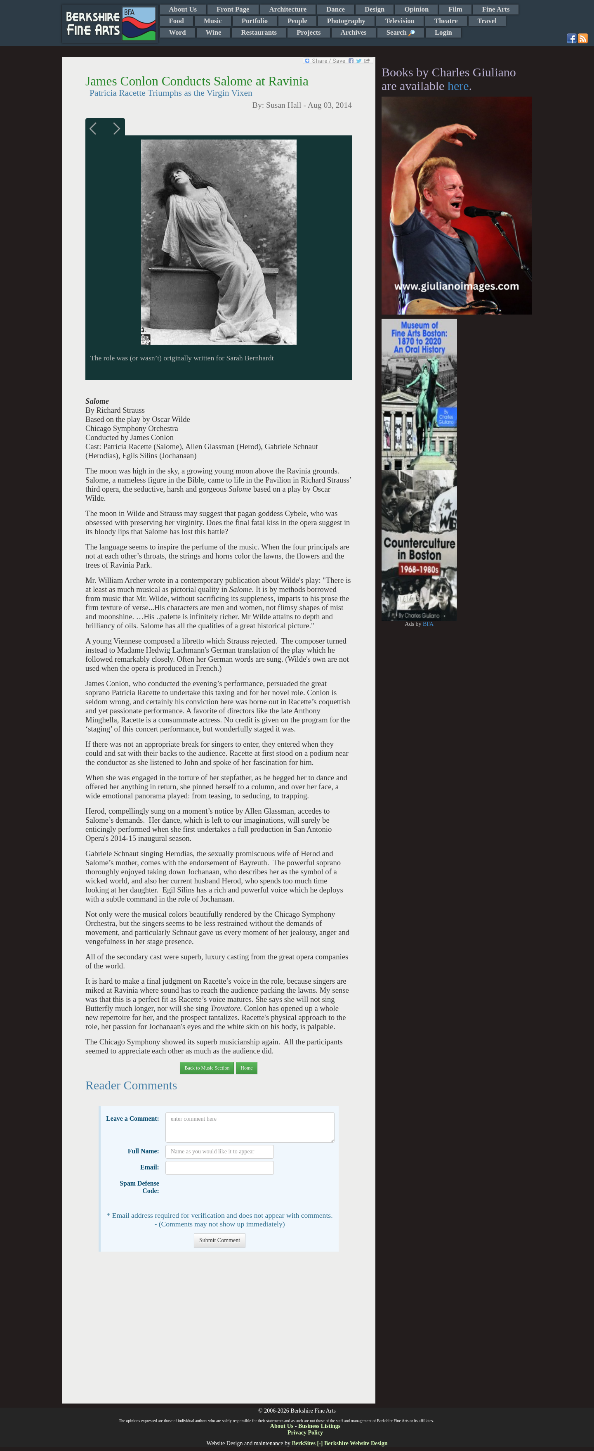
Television (400, 21)
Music (213, 21)
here (458, 85)
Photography (346, 21)
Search (401, 32)
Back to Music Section (206, 1068)
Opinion (416, 9)
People (297, 21)
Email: (149, 1167)
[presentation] (228, 1193)
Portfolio (255, 21)
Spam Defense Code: (139, 1187)
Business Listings (319, 1426)
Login (443, 32)
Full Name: (143, 1151)
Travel (487, 21)
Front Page (233, 9)
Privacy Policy (305, 1433)
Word (177, 32)
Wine (214, 32)
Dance (335, 9)
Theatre (446, 21)
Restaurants (259, 32)
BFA (428, 624)
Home (246, 1068)
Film (455, 9)
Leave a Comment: (132, 1118)
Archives (354, 32)
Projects (309, 32)
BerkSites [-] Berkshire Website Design (339, 1443)
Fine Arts (496, 9)
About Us (183, 9)
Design (374, 9)
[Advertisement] (218, 1332)
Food (176, 21)
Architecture (288, 9)
